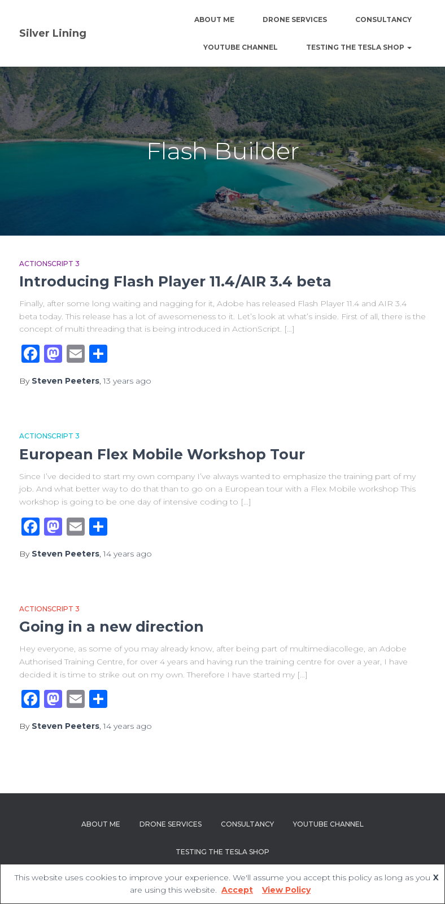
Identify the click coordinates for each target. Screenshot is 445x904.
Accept (237, 890)
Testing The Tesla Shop (359, 47)
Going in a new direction (111, 626)
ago (127, 381)
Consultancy (383, 19)
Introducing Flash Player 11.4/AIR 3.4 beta (175, 281)
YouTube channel (240, 47)
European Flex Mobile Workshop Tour (162, 454)
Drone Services (295, 19)
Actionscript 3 (49, 263)
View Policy (286, 890)
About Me (214, 19)
